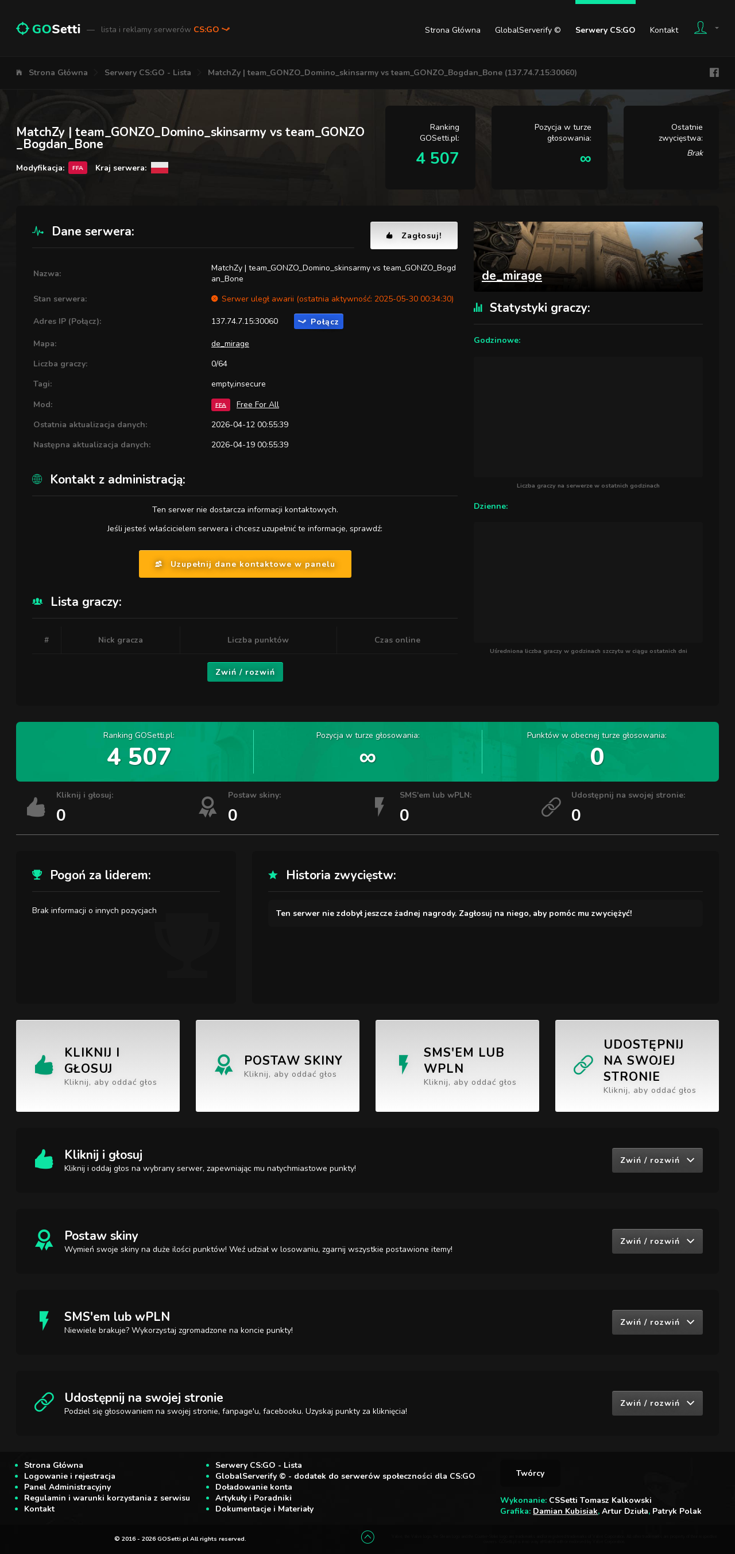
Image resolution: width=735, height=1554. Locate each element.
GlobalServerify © (528, 30)
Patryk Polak (677, 1511)
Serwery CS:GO (605, 30)
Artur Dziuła (625, 1511)
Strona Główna (453, 30)
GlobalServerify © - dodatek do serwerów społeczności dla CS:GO (345, 1476)
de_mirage (230, 343)
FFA (220, 404)
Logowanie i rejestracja (69, 1476)
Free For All (258, 404)
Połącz (318, 321)
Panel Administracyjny (67, 1487)
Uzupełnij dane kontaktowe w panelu (245, 564)
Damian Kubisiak (565, 1511)
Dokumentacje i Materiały (264, 1508)
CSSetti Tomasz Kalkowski (600, 1500)
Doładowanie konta (253, 1487)
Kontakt (664, 30)
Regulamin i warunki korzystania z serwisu (107, 1498)
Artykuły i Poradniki (253, 1498)
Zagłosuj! (414, 235)
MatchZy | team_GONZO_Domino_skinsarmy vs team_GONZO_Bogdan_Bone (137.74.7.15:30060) (392, 72)
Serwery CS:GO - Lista (148, 72)
